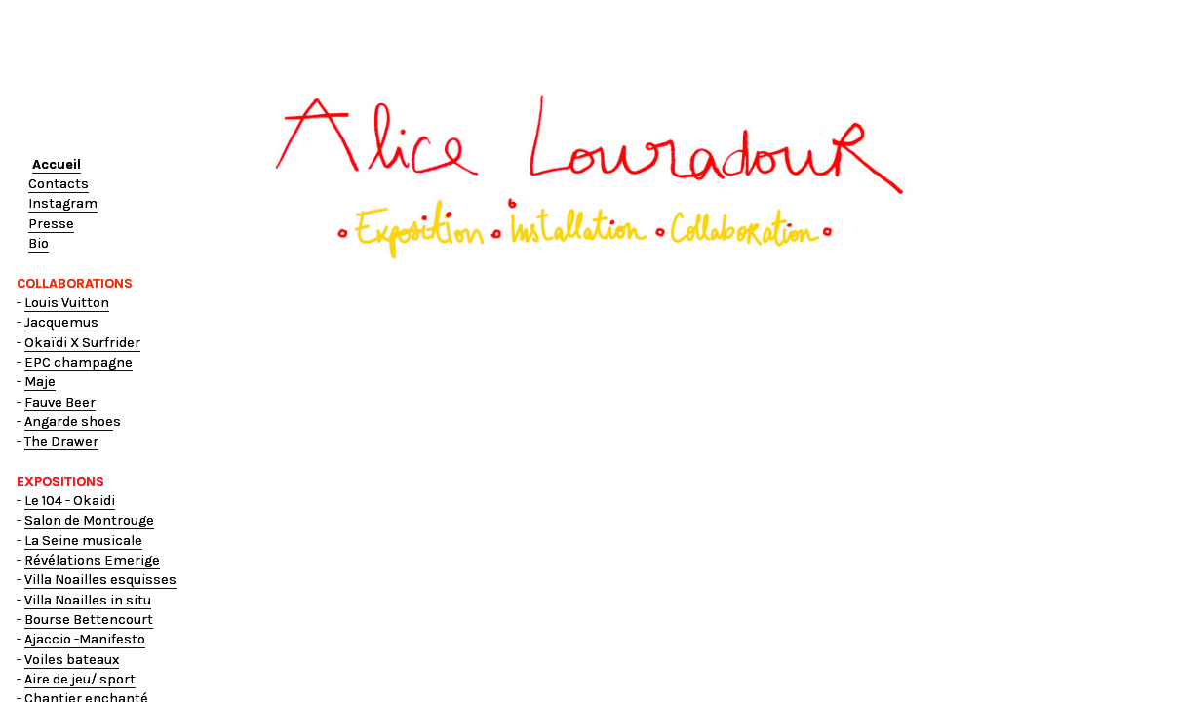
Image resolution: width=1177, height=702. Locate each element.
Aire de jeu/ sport (80, 679)
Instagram (63, 203)
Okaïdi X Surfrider (82, 342)
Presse (51, 223)
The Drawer (61, 441)
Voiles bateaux (71, 659)
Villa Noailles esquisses (100, 579)
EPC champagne (78, 362)
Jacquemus (61, 322)
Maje (40, 381)
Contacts (58, 184)
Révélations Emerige (92, 560)
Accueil (56, 164)
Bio (38, 243)
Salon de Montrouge (89, 520)
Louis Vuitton (66, 302)
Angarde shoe (68, 421)
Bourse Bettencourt (88, 619)
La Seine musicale (83, 540)
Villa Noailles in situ (87, 600)
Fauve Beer (60, 402)
